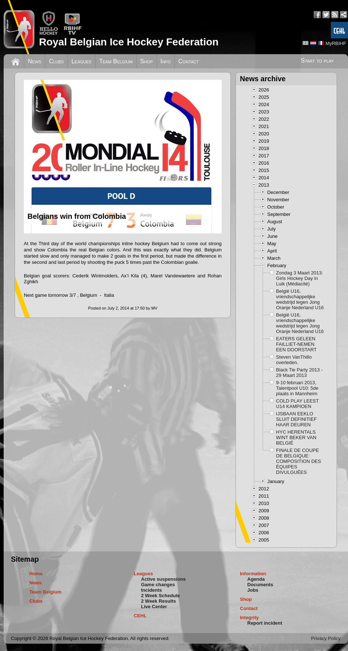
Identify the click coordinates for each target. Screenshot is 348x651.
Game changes (158, 584)
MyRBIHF (336, 43)
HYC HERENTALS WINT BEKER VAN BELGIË (296, 437)
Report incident (264, 623)
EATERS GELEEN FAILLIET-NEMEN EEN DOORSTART (296, 344)
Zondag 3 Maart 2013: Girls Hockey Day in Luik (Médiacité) (299, 278)
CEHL (140, 615)
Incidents (151, 590)
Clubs (56, 61)
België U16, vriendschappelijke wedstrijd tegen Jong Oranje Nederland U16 (300, 299)
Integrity (249, 617)
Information (253, 573)
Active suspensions (163, 579)
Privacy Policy (326, 638)
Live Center (154, 606)
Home (35, 573)
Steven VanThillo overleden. (294, 359)
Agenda (256, 579)
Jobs (252, 590)
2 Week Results (158, 601)
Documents (260, 584)
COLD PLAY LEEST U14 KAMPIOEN (297, 403)
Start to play (317, 60)
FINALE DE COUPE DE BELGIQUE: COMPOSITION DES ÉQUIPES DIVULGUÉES (298, 461)
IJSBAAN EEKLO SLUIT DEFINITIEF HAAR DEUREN (296, 419)
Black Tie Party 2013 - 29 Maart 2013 (299, 372)
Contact (188, 61)
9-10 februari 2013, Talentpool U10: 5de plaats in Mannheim (297, 388)
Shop (146, 61)
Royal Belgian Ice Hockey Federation (128, 42)
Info (165, 61)
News (34, 61)
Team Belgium (116, 61)
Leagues (81, 61)
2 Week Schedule (160, 595)
